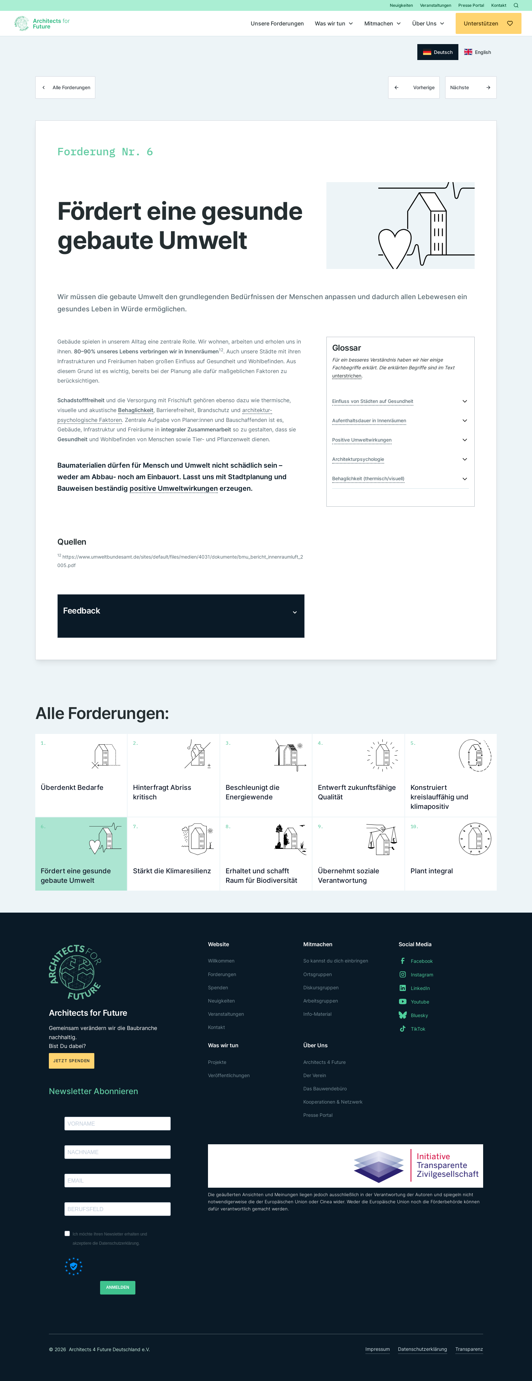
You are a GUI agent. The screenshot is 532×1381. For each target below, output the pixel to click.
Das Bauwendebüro (325, 1088)
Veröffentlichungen (229, 1075)
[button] (334, 23)
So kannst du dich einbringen (335, 961)
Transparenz (469, 1349)
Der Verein (314, 1075)
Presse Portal (471, 5)
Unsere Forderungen (277, 23)
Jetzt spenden (71, 1060)
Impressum (377, 1349)
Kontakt (498, 5)
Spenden (218, 987)
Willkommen (221, 961)
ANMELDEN (117, 1287)
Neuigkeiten (401, 5)
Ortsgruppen (317, 974)
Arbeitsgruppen (320, 1001)
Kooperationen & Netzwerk (333, 1102)
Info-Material (317, 1014)
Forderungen (222, 974)
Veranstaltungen (435, 5)
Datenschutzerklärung (422, 1349)
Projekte (217, 1062)
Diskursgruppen (321, 987)
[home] (43, 23)
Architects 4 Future (324, 1062)
